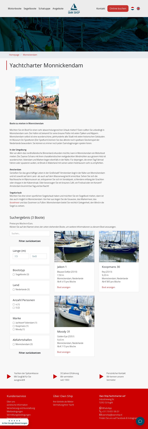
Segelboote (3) (22, 274)
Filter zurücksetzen (30, 241)
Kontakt (100, 8)
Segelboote (30, 8)
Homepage (14, 54)
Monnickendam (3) (24, 344)
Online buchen (118, 8)
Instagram (132, 418)
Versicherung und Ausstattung (21, 408)
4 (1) (18, 304)
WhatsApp (107, 408)
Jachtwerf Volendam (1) (26, 322)
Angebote (58, 8)
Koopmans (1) (22, 326)
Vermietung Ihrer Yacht (63, 404)
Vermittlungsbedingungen (19, 414)
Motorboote (14, 8)
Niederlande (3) (23, 289)
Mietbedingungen (15, 411)
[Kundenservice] (140, 421)
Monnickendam (30, 54)
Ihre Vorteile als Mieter (63, 401)
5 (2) (18, 307)
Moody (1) (20, 329)
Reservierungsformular (17, 418)
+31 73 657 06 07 (110, 411)
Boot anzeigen (63, 287)
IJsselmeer (15, 202)
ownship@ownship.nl (112, 414)
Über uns (11, 401)
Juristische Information (17, 404)
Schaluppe (44, 8)
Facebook (121, 418)
